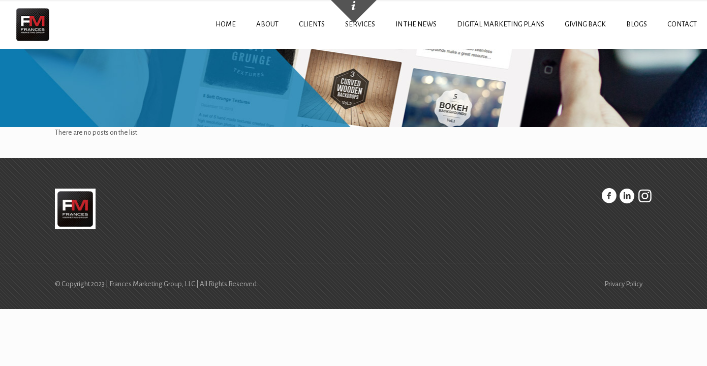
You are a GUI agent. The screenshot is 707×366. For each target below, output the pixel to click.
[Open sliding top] (354, 11)
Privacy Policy (623, 284)
